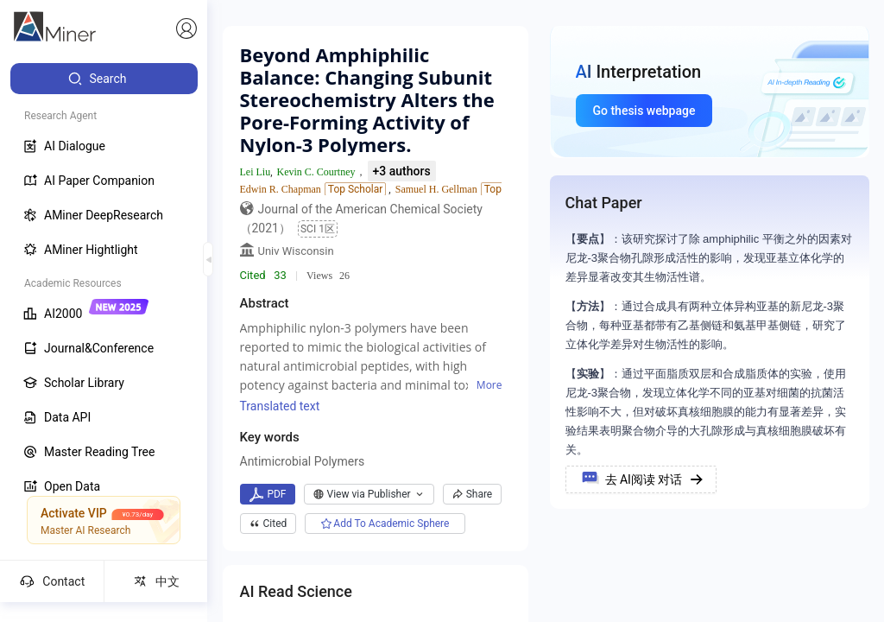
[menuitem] (104, 78)
